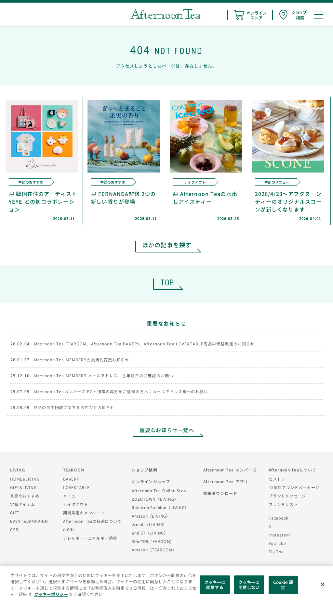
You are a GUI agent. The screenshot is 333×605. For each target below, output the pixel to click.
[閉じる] (322, 584)
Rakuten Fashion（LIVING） (160, 507)
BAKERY (71, 479)
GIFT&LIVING (23, 487)
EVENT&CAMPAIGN (29, 521)
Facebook (278, 518)
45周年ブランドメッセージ (294, 487)
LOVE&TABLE (76, 487)
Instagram (279, 534)
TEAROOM (73, 469)
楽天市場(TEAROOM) (152, 541)
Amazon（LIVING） (151, 516)
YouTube (277, 543)
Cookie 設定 (283, 584)
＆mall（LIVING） (149, 524)
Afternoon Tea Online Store (160, 490)
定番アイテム (22, 504)
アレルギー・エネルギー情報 (90, 538)
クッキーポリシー (51, 594)
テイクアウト (75, 504)
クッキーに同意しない (249, 584)
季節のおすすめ (24, 495)
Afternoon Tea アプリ (225, 481)
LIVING (17, 469)
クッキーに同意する (215, 584)
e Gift (68, 529)
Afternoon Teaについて (292, 469)
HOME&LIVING (25, 479)
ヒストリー (279, 479)
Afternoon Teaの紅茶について (92, 521)
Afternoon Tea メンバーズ (230, 469)
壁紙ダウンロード (220, 493)
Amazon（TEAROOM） (154, 549)
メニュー (71, 495)
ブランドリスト (283, 504)
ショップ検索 (144, 469)
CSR (14, 529)
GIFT (15, 512)
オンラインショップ (151, 481)
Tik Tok (276, 551)
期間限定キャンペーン (84, 512)
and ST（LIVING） (150, 532)
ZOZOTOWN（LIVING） (155, 499)
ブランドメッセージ (287, 495)
